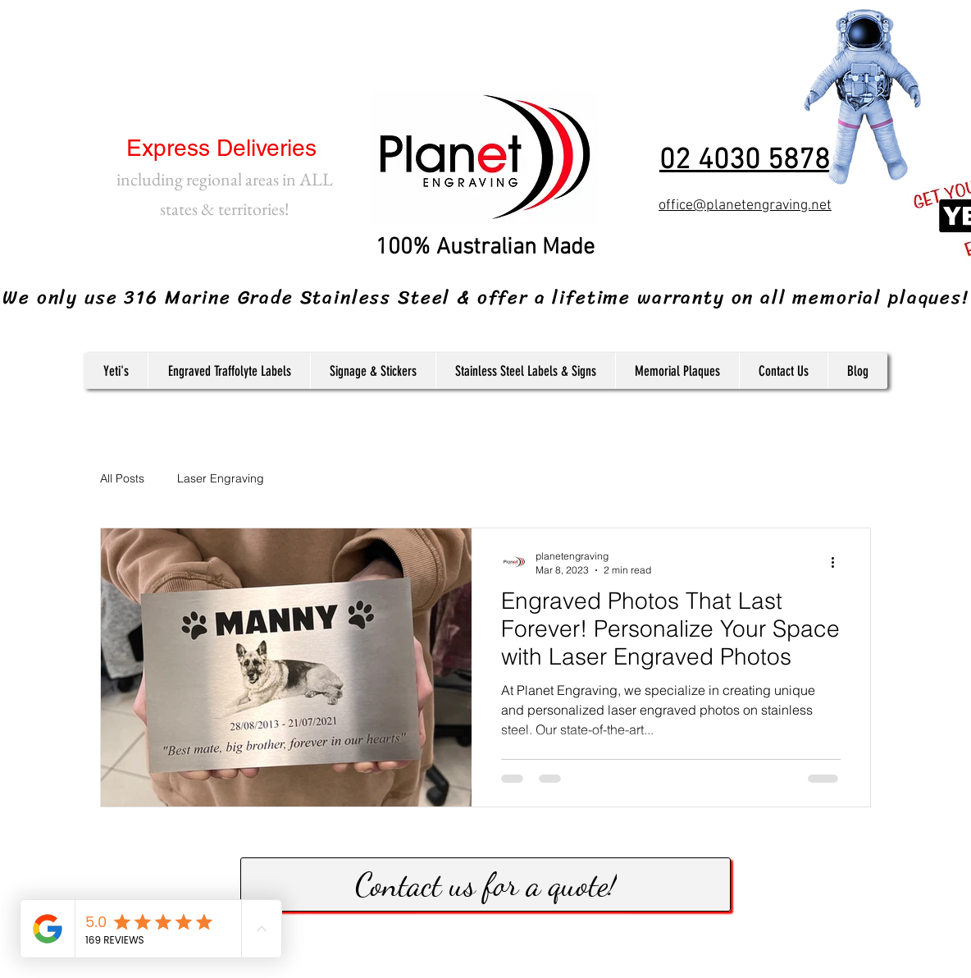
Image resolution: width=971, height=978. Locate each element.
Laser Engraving (220, 478)
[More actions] (838, 562)
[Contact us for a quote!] (485, 884)
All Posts (122, 478)
